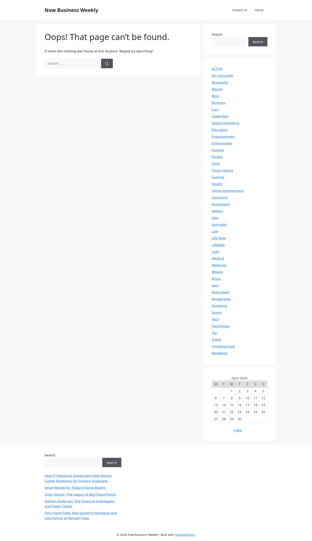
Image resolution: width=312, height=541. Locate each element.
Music (216, 278)
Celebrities (220, 116)
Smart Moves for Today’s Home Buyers (75, 487)
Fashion (218, 150)
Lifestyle (218, 244)
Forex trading (222, 170)
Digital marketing (225, 123)
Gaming (218, 177)
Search (217, 34)
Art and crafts (222, 75)
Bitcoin (217, 89)
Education (219, 129)
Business (219, 102)
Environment (222, 143)
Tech (215, 319)
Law (215, 231)
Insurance (219, 197)
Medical (218, 258)
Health (217, 184)
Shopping (219, 305)
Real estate (220, 292)
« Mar (237, 430)
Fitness (217, 156)
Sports (217, 312)
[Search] (107, 63)
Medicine (219, 265)
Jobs (215, 217)
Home (259, 10)
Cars (215, 109)
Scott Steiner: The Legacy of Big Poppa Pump (80, 494)
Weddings (219, 353)
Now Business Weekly (71, 10)
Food (216, 163)
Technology (221, 326)
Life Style (219, 238)
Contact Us (239, 10)
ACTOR (217, 68)
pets (215, 285)
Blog (215, 96)
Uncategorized (223, 346)
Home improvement (228, 190)
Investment (221, 204)
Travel (216, 339)
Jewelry (217, 211)
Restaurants (221, 299)
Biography (220, 82)
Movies (217, 272)
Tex (214, 332)
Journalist (219, 224)
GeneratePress (185, 535)
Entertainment (223, 136)
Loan (215, 251)
